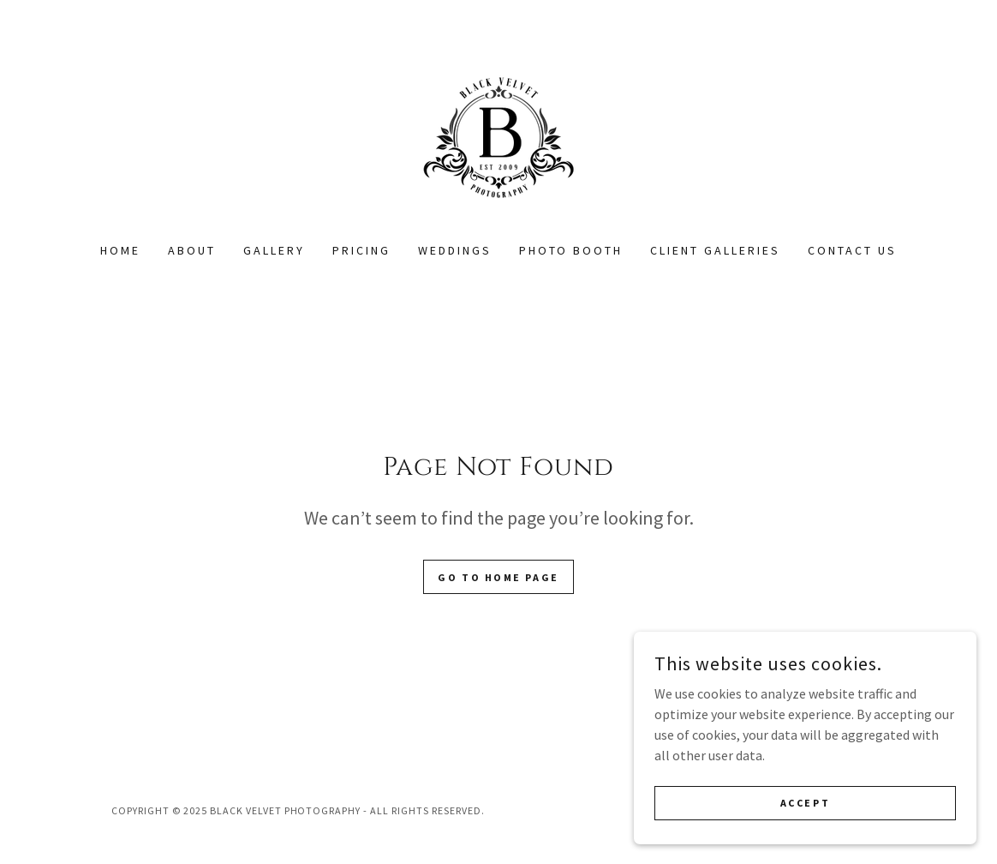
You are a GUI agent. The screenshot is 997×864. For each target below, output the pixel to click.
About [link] (192, 250)
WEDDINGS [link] (455, 250)
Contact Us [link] (852, 250)
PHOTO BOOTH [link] (571, 250)
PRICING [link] (361, 250)
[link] (498, 132)
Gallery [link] (274, 250)
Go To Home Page (498, 577)
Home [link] (120, 250)
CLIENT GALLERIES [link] (715, 250)
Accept (805, 802)
